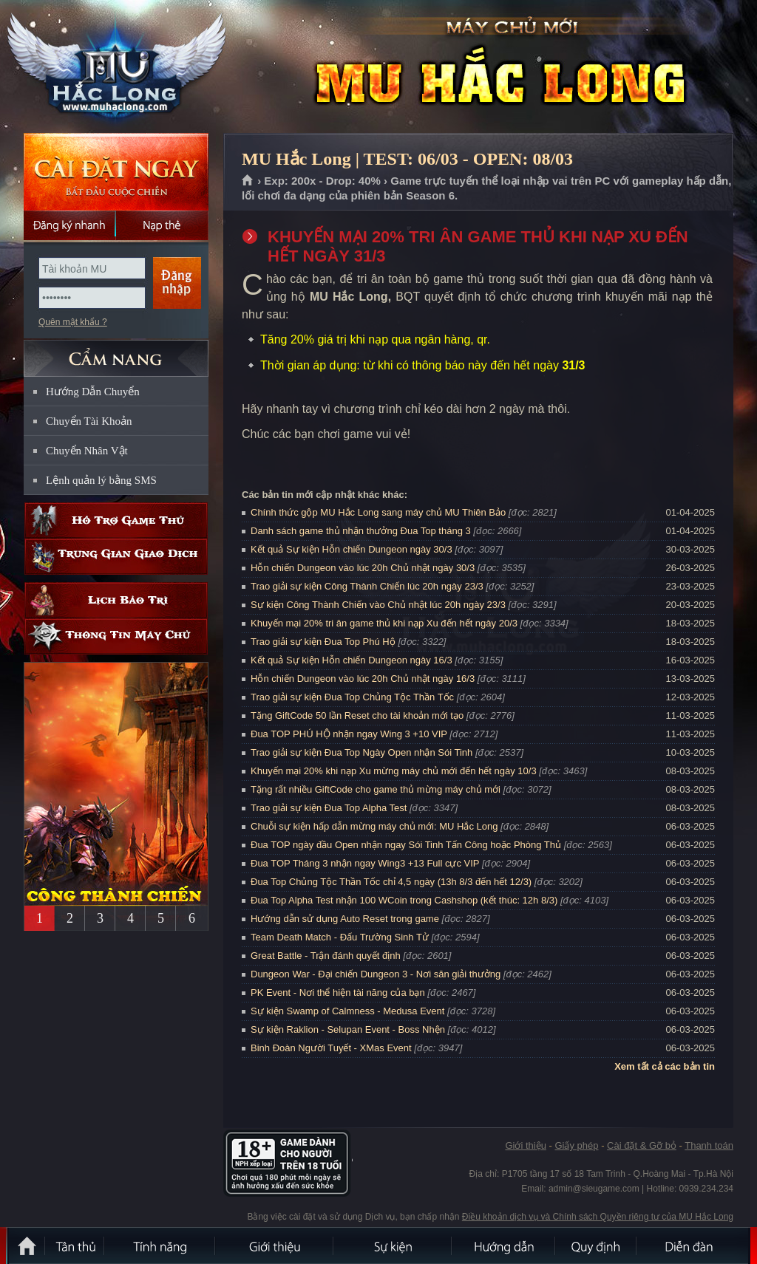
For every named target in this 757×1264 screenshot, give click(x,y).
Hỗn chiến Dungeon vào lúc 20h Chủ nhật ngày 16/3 (363, 678)
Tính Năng (160, 1245)
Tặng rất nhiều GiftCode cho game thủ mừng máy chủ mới (375, 789)
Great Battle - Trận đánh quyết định (326, 955)
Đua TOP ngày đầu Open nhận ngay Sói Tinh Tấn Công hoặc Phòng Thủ (406, 844)
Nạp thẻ (162, 225)
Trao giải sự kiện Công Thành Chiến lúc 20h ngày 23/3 (367, 586)
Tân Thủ (75, 1245)
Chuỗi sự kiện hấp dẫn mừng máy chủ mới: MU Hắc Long (374, 826)
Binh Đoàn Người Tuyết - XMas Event (331, 1047)
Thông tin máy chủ (116, 636)
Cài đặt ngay (116, 172)
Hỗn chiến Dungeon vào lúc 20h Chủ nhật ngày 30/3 (363, 567)
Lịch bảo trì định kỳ (116, 600)
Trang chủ (248, 181)
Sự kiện (393, 1245)
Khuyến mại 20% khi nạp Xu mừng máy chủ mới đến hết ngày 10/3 (394, 770)
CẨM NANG (116, 352)
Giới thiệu (525, 1145)
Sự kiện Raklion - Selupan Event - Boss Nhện (348, 1029)
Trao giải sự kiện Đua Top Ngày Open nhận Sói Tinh (361, 752)
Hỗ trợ (116, 520)
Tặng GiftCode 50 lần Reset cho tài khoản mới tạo (357, 715)
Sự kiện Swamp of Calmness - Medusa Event (347, 1011)
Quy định (596, 1245)
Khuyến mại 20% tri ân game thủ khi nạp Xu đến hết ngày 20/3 (384, 623)
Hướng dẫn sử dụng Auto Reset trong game (345, 918)
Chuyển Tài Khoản (89, 421)
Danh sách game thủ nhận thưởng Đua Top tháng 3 (361, 530)
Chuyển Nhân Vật (87, 451)
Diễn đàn (692, 1245)
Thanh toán (709, 1145)
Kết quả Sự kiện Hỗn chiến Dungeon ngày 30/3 (351, 549)
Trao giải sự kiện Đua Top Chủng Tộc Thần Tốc (352, 697)
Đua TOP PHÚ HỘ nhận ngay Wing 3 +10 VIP (349, 733)
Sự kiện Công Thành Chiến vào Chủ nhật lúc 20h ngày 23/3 (378, 604)
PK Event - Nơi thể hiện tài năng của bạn (338, 992)
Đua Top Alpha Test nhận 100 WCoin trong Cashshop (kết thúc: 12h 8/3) (404, 900)
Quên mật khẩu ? (72, 322)
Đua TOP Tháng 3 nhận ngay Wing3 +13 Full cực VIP (365, 863)
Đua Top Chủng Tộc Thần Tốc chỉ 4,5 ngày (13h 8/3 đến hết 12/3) (391, 881)
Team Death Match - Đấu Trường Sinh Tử (340, 937)
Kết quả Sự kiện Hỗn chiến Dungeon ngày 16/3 (351, 660)
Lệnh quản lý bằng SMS (101, 480)
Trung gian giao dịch (116, 557)
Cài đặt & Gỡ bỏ (641, 1145)
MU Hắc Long (115, 67)
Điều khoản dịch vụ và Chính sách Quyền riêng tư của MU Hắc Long (597, 1217)
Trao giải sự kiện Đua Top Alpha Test (329, 807)
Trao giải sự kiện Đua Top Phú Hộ (323, 641)
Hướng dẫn (504, 1245)
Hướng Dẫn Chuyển (93, 391)
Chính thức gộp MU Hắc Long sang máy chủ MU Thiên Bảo (378, 512)
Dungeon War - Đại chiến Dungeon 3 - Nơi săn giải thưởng (375, 974)
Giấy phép (576, 1145)
